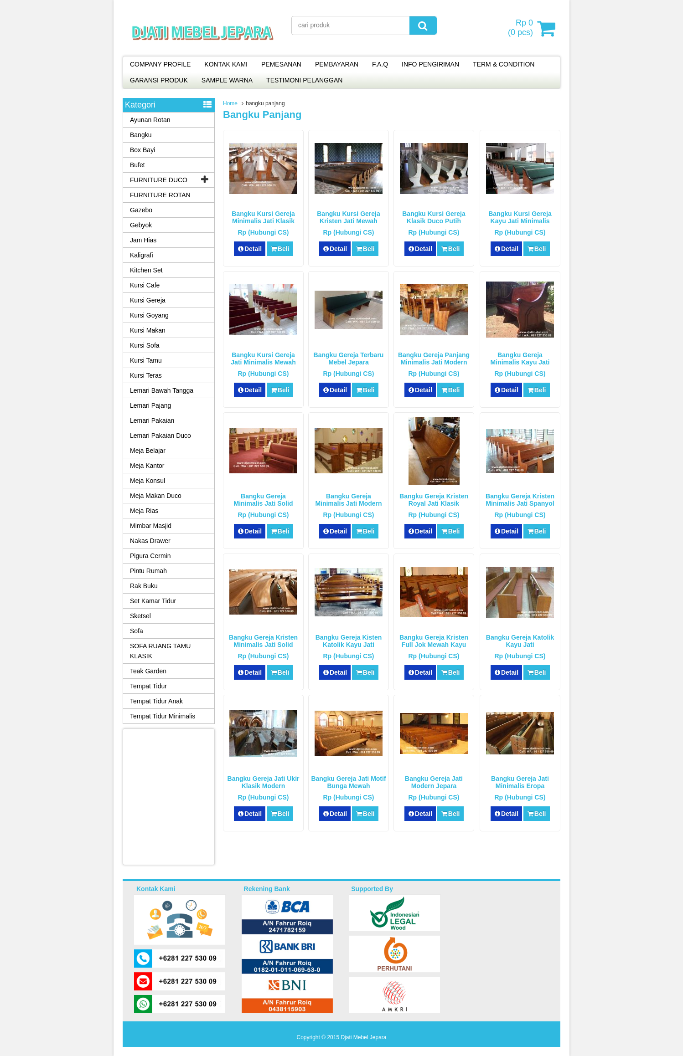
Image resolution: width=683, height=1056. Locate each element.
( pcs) (521, 28)
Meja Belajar (148, 450)
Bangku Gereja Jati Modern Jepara (434, 782)
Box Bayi (142, 150)
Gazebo (141, 210)
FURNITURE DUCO (158, 180)
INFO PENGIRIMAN (430, 64)
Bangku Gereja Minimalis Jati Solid (263, 499)
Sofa (136, 631)
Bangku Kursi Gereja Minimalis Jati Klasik (263, 217)
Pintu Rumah (148, 570)
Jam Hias (143, 240)
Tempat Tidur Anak (156, 701)
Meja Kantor (147, 465)
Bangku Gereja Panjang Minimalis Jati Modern (434, 358)
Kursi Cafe (145, 285)
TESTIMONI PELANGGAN (304, 80)
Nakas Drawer (150, 540)
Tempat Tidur (148, 686)
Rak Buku (144, 586)
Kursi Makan (148, 330)
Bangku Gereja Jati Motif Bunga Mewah (348, 782)
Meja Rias (144, 510)
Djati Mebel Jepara (363, 1037)
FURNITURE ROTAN (160, 195)
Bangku (140, 134)
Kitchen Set (146, 270)
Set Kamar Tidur (153, 601)
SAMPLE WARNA (227, 80)
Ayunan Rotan (150, 119)
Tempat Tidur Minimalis (162, 716)
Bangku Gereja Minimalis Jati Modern (348, 499)
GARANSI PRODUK (159, 80)
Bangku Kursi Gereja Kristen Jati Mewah (348, 217)
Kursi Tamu (146, 360)
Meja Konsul (147, 480)
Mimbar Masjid (150, 525)
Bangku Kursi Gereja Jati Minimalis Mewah (263, 358)
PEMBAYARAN (336, 64)
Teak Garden (148, 671)
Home (230, 103)
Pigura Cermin (150, 555)
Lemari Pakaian (152, 420)
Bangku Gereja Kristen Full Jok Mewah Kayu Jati (433, 645)
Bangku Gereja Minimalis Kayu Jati (520, 358)
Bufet (137, 165)
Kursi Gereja (148, 300)
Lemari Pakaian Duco (160, 435)
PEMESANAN (281, 64)
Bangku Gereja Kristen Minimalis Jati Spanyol (520, 499)
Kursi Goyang (149, 315)
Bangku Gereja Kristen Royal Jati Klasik (433, 499)
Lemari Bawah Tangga (161, 390)
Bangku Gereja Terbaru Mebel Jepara (349, 358)
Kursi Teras (146, 375)
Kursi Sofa (145, 345)
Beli (279, 248)
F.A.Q (380, 64)
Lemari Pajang (150, 405)
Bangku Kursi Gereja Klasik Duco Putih (434, 217)
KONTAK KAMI (226, 64)
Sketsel (140, 616)
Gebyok (141, 225)
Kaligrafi (141, 255)
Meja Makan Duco (155, 495)
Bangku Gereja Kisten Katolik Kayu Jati (349, 641)
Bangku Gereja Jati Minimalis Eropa (520, 782)
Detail (250, 248)
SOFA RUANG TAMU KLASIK (160, 651)
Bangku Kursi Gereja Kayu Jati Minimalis (520, 217)
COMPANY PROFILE (160, 64)
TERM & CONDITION (503, 64)
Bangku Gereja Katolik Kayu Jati (520, 641)
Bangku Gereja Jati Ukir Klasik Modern (264, 782)
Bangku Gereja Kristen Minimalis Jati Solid (263, 641)
